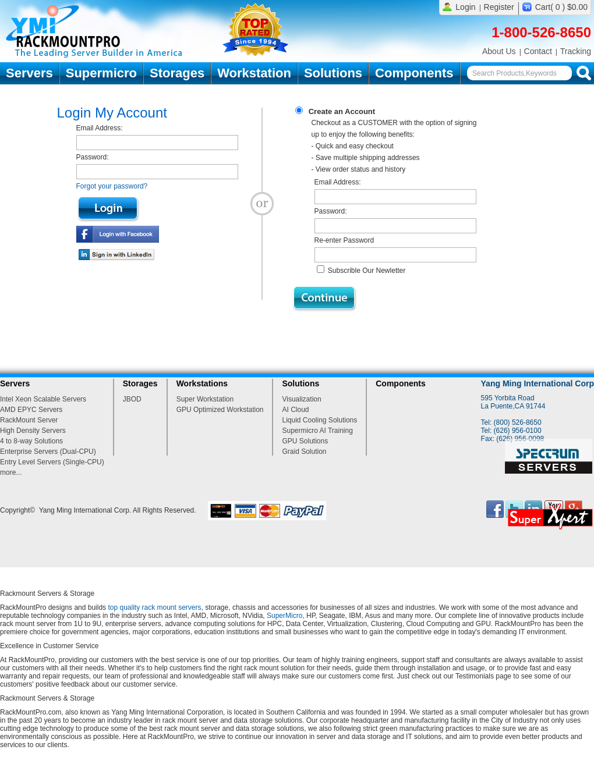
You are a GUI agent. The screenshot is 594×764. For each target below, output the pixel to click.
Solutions (333, 73)
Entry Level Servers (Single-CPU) (52, 462)
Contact (538, 51)
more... (11, 472)
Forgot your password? (112, 186)
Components (414, 73)
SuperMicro (284, 616)
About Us (499, 51)
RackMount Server (29, 420)
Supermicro (101, 73)
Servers (29, 73)
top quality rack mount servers (154, 607)
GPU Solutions (305, 441)
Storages (177, 73)
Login (465, 7)
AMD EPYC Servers (31, 410)
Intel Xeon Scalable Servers (43, 399)
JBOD (132, 399)
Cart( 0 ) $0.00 (561, 7)
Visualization (301, 399)
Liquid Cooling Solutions (319, 420)
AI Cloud (295, 410)
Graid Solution (304, 451)
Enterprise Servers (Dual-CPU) (48, 451)
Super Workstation (205, 399)
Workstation (254, 73)
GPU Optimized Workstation (220, 410)
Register (499, 7)
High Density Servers (33, 431)
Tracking (575, 51)
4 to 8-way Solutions (31, 441)
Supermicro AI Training (317, 431)
